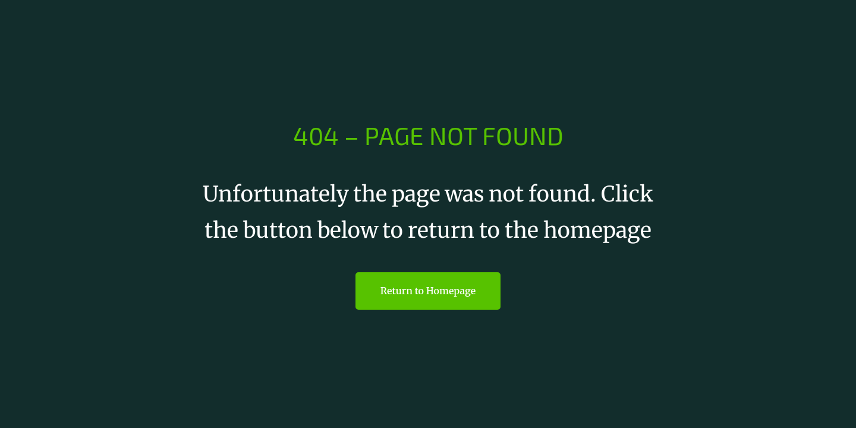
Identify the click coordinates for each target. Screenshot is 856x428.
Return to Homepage (428, 291)
